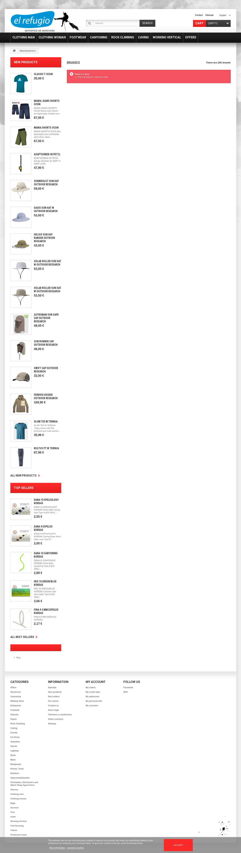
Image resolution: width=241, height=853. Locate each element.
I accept (178, 845)
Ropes (13, 719)
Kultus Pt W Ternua (46, 448)
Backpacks (15, 764)
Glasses (14, 789)
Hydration (15, 741)
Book (13, 755)
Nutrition (14, 773)
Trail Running (17, 826)
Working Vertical (18, 821)
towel (13, 817)
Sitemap (52, 723)
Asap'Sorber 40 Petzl (47, 154)
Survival (14, 808)
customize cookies (75, 848)
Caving (13, 728)
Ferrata (13, 732)
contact (199, 15)
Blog (18, 657)
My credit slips (93, 692)
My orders (91, 687)
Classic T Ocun (43, 74)
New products (25, 62)
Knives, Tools (17, 769)
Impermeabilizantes (20, 778)
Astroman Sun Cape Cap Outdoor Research (46, 318)
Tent (12, 812)
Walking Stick (17, 701)
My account (96, 682)
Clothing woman (18, 798)
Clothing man (17, 794)
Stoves (13, 746)
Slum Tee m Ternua (46, 421)
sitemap (209, 15)
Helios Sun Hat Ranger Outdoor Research (44, 238)
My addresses (92, 696)
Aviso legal (53, 710)
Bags (12, 803)
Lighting (14, 751)
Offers (13, 687)
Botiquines (15, 705)
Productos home (18, 835)
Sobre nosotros (55, 719)
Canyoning (15, 696)
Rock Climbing (17, 723)
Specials (52, 687)
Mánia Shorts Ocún (46, 127)
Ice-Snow (14, 737)
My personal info (94, 701)
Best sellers (54, 696)
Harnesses (15, 692)
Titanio (13, 830)
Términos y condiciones (60, 714)
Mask (13, 760)
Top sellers (24, 488)
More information (58, 848)
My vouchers (92, 705)
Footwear (15, 710)
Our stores (53, 701)
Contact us (53, 705)
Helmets (14, 714)
